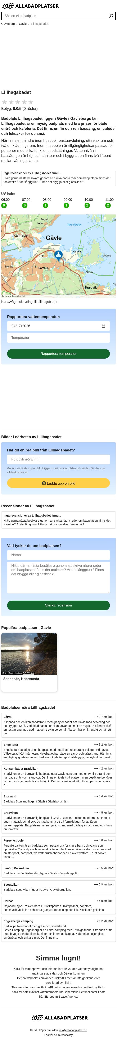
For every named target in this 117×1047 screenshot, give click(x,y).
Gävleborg (8, 23)
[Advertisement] (58, 57)
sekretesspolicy (63, 1034)
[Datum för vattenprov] (58, 326)
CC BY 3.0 (28, 673)
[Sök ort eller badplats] (111, 16)
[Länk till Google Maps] (58, 259)
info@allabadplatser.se (73, 1030)
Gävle (23, 23)
